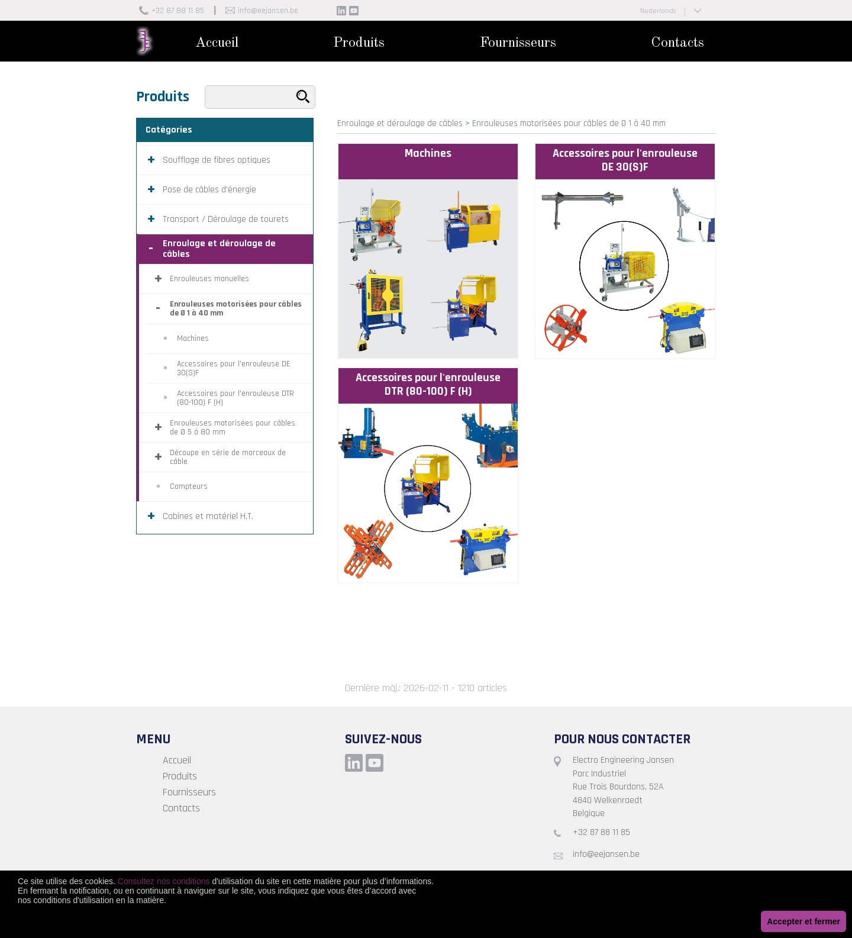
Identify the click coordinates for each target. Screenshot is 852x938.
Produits (359, 43)
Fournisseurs (518, 43)
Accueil (216, 43)
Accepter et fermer (803, 921)
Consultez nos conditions (164, 881)
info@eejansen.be (268, 10)
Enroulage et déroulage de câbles (400, 123)
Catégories (169, 130)
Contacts (677, 43)
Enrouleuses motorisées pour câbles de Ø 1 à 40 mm (569, 123)
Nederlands (658, 11)
